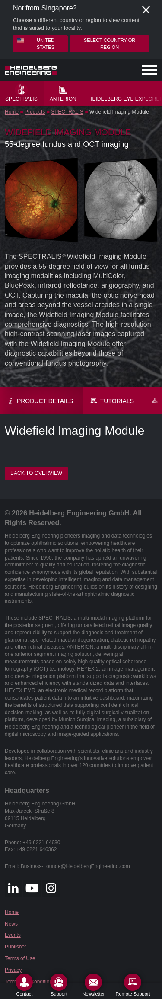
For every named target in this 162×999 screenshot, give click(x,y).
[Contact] (24, 985)
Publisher (15, 947)
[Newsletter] (93, 985)
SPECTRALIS (67, 112)
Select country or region (109, 43)
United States (35, 43)
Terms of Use (20, 958)
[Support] (58, 985)
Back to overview (36, 473)
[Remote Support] (133, 985)
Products (35, 112)
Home (12, 112)
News (11, 924)
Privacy (13, 970)
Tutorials (112, 401)
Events (13, 935)
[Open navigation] (149, 70)
